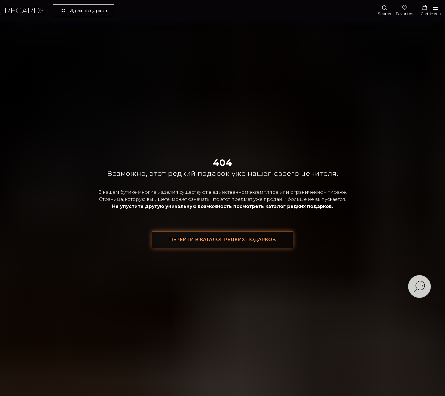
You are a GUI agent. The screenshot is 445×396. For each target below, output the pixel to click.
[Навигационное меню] (435, 10)
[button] (384, 10)
